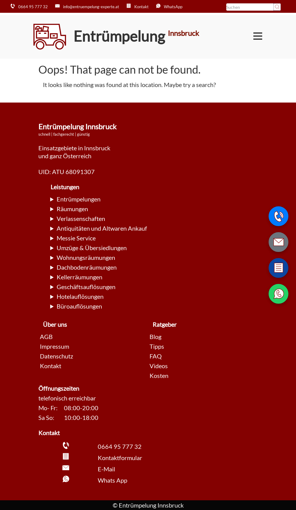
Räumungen (72, 208)
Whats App (112, 480)
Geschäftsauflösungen (86, 286)
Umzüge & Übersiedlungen (92, 247)
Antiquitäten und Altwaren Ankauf (102, 228)
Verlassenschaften (81, 218)
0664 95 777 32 (120, 446)
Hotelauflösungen (80, 296)
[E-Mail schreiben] (278, 242)
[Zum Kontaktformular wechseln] (278, 268)
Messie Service (76, 238)
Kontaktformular (120, 457)
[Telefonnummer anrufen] (278, 216)
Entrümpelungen (78, 199)
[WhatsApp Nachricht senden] (278, 294)
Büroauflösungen (79, 306)
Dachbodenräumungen (87, 267)
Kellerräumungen (79, 277)
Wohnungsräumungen (86, 257)
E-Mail (106, 469)
